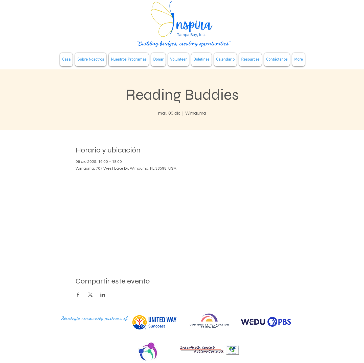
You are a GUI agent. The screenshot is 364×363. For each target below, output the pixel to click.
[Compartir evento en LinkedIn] (102, 295)
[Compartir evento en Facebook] (78, 295)
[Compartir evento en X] (90, 295)
